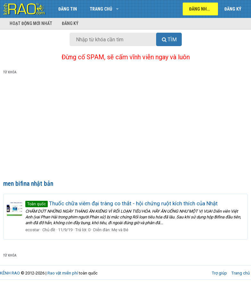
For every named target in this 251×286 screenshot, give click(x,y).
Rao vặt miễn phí (62, 273)
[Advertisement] (125, 128)
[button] (117, 9)
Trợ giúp (219, 273)
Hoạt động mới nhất (31, 23)
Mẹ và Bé (120, 229)
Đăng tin (67, 9)
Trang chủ (101, 9)
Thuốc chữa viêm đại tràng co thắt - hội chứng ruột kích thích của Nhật (121, 203)
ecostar (32, 229)
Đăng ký (70, 23)
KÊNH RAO (10, 273)
